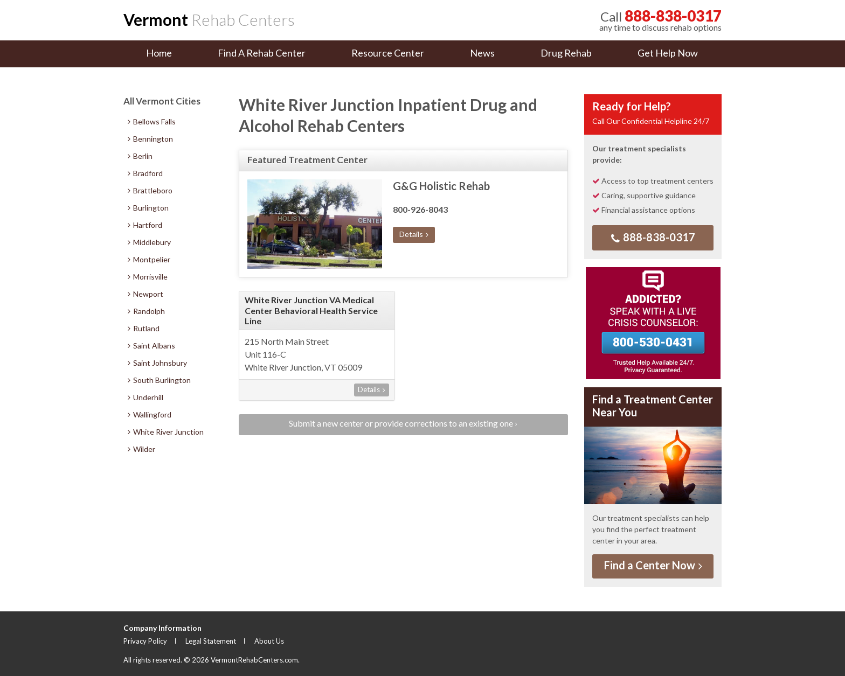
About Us (269, 641)
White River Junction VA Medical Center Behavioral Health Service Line (311, 310)
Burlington (148, 207)
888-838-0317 (653, 237)
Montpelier (149, 259)
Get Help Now (668, 53)
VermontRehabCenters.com (254, 660)
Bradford (145, 173)
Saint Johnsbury (157, 362)
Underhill (145, 397)
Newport (145, 293)
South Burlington (159, 380)
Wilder (141, 449)
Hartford (145, 224)
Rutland (144, 328)
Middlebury (149, 242)
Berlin (140, 156)
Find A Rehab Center (262, 53)
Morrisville (148, 276)
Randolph (146, 311)
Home (159, 53)
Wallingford (149, 414)
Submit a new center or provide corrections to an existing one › (403, 423)
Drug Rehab (566, 53)
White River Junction (166, 431)
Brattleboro (150, 190)
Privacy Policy (145, 641)
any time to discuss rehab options (660, 20)
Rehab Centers (209, 19)
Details (413, 234)
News (482, 53)
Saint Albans (151, 345)
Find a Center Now (653, 565)
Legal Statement (210, 641)
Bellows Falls (152, 121)
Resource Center (387, 53)
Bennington (150, 138)
